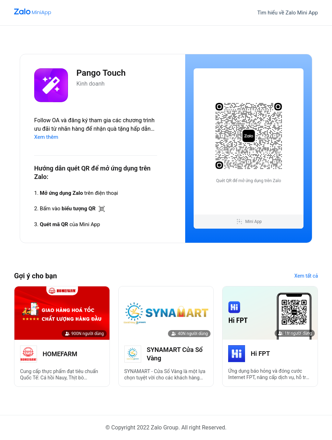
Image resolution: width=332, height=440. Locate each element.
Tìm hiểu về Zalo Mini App (287, 13)
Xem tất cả (306, 276)
